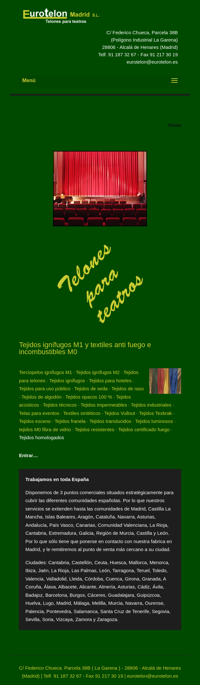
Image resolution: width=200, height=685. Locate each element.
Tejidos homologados (41, 437)
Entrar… (28, 455)
